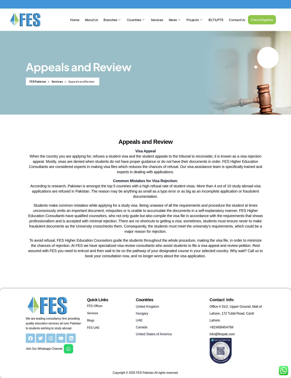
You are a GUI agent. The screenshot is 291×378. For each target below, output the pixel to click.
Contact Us (237, 20)
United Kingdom (147, 306)
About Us (91, 20)
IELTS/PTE (216, 20)
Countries (136, 20)
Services (157, 20)
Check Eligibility (262, 20)
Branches (112, 20)
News (175, 20)
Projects (195, 20)
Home (74, 20)
